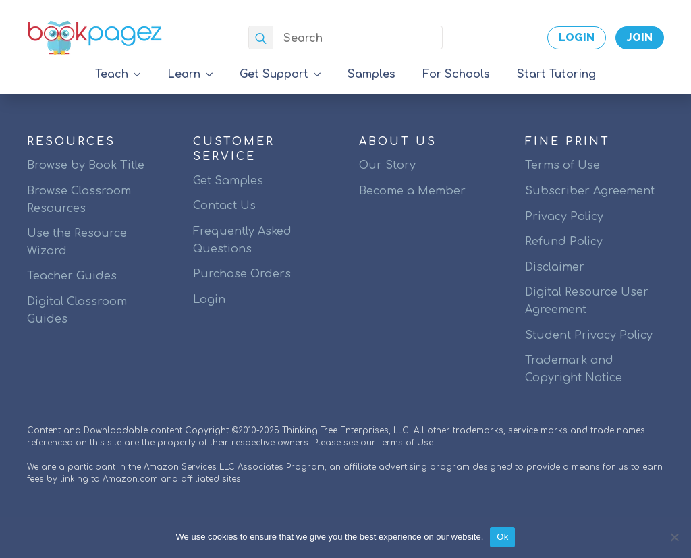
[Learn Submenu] (213, 74)
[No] (674, 537)
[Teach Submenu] (141, 74)
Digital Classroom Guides (77, 310)
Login (209, 300)
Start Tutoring (556, 74)
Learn (183, 74)
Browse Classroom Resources (79, 200)
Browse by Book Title (85, 165)
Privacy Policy (564, 217)
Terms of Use (562, 165)
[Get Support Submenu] (321, 74)
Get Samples (228, 181)
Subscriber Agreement (590, 191)
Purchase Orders (242, 274)
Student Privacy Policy (589, 335)
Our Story (387, 165)
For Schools (456, 74)
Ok (502, 537)
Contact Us (224, 206)
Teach (111, 74)
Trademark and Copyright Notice (573, 369)
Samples (371, 74)
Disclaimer (554, 267)
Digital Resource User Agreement (586, 301)
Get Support (274, 74)
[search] (261, 38)
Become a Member (412, 191)
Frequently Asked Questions (242, 240)
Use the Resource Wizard (77, 242)
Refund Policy (564, 241)
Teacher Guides (72, 276)
